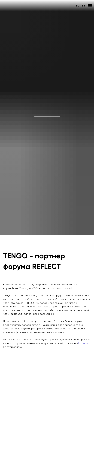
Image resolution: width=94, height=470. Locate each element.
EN (83, 5)
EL (77, 5)
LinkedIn (83, 343)
